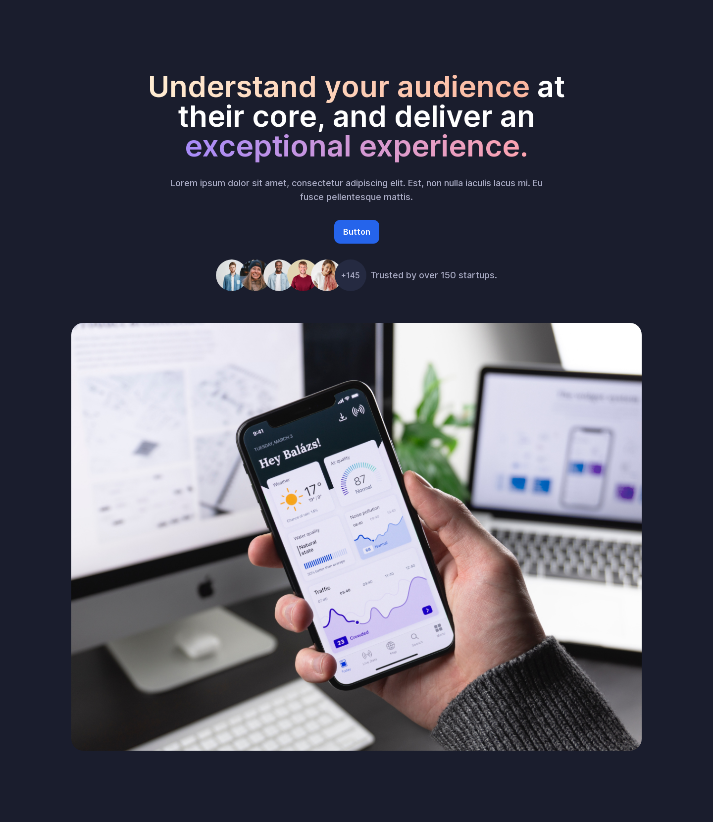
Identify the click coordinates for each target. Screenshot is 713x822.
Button (356, 232)
